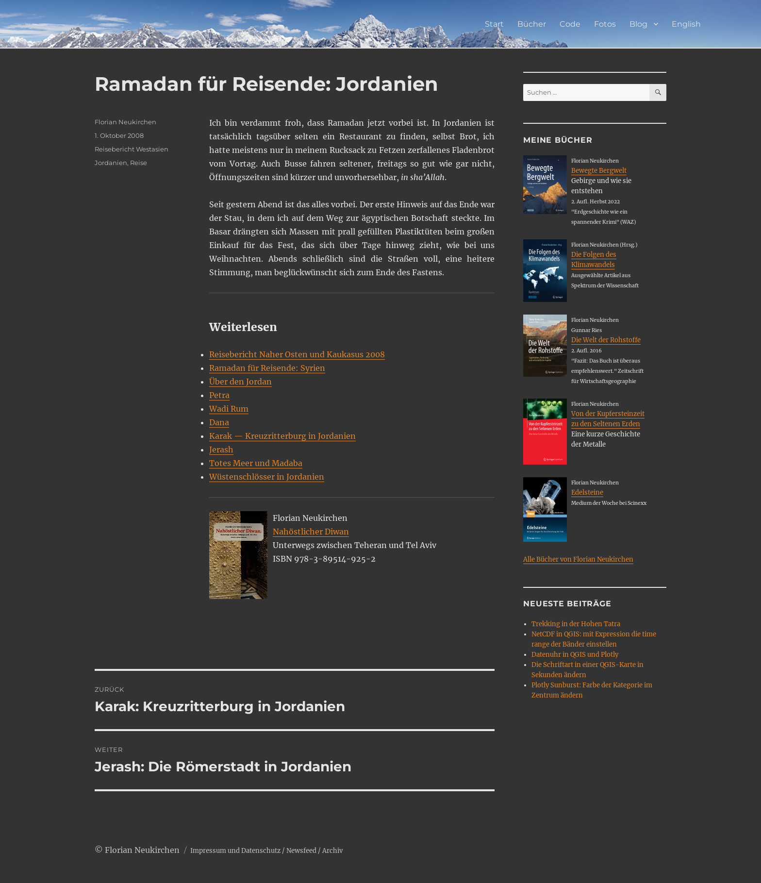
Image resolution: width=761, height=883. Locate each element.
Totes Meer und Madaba (255, 463)
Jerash (221, 449)
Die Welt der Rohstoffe (606, 340)
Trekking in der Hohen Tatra (575, 624)
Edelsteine (587, 492)
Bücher (531, 24)
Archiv (332, 851)
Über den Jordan (240, 381)
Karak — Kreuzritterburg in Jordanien (282, 436)
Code (570, 24)
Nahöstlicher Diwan (311, 531)
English (686, 24)
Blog (638, 24)
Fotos (605, 24)
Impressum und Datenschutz (235, 851)
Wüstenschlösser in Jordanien (266, 477)
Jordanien (111, 163)
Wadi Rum (228, 409)
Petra (219, 395)
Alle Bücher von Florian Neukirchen (578, 559)
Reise (138, 163)
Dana (219, 422)
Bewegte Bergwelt (599, 171)
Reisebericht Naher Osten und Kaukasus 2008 (297, 354)
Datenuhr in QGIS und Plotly (574, 654)
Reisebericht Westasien (131, 149)
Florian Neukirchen (125, 122)
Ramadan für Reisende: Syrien (267, 368)
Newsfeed (301, 851)
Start (494, 24)
